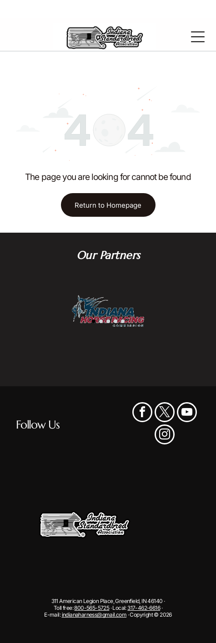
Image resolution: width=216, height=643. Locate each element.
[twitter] (165, 413)
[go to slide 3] (108, 321)
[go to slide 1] (93, 321)
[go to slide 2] (101, 321)
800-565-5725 (91, 607)
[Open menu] (198, 37)
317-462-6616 (143, 607)
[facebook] (142, 413)
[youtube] (187, 413)
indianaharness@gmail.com (94, 614)
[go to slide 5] (123, 321)
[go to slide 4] (115, 321)
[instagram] (165, 435)
